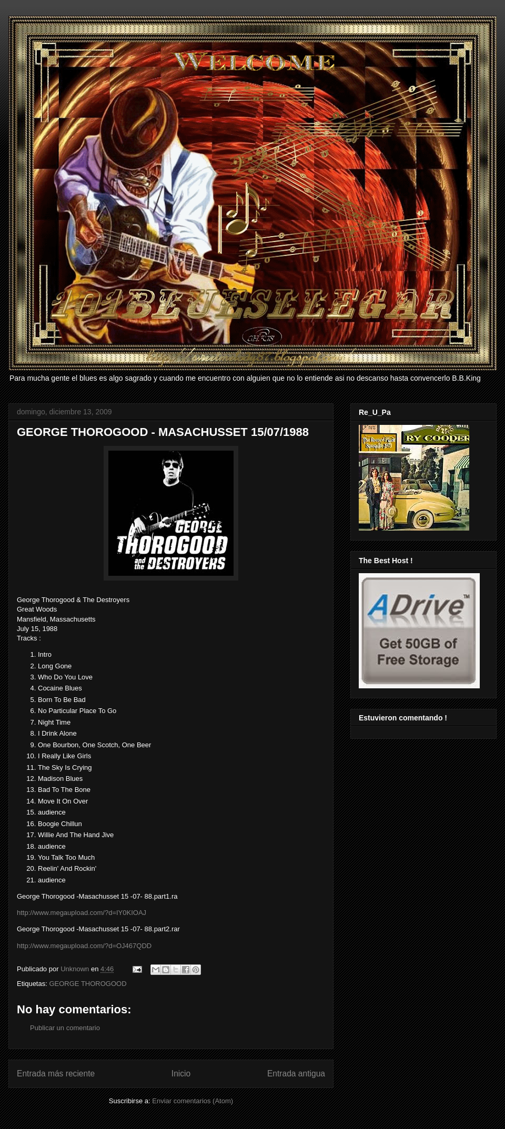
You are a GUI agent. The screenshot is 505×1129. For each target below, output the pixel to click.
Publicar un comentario (65, 1028)
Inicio (180, 1073)
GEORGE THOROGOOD (87, 984)
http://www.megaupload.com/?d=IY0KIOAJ (81, 913)
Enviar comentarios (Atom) (192, 1101)
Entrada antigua (296, 1073)
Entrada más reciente (56, 1073)
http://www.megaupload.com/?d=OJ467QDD (84, 946)
